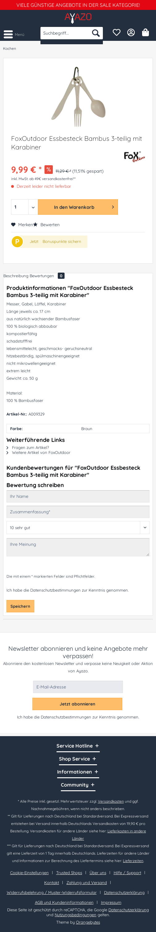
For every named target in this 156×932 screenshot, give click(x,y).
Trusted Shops (69, 872)
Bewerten (46, 224)
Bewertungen (47, 275)
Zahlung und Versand (86, 882)
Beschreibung (15, 275)
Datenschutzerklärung (124, 892)
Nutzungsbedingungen (75, 914)
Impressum (111, 902)
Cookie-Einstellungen (29, 872)
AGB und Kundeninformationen (64, 902)
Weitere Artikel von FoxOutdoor (38, 452)
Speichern (20, 606)
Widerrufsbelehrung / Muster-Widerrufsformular (52, 892)
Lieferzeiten (133, 860)
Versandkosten (111, 801)
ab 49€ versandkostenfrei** (52, 178)
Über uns (98, 872)
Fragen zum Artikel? (27, 447)
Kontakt (51, 882)
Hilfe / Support (127, 872)
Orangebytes (88, 922)
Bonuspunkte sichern (62, 241)
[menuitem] (13, 34)
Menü (14, 33)
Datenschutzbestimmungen (55, 590)
